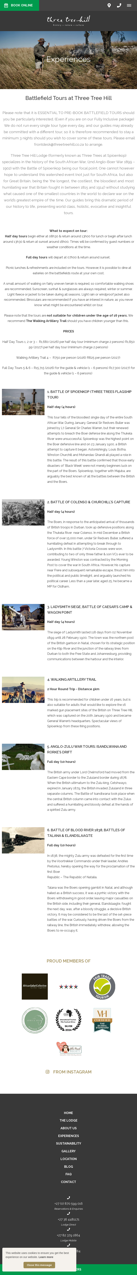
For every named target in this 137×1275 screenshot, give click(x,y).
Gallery (68, 1151)
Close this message (39, 1265)
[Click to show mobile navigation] (130, 5)
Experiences (68, 1136)
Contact (68, 1182)
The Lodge (68, 1120)
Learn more (46, 1257)
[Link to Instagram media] (24, 1084)
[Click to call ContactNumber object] (119, 5)
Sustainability (68, 1143)
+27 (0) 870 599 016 (69, 1203)
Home (68, 1113)
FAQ (69, 1174)
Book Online (18, 5)
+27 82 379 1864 (68, 1235)
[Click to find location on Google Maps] (109, 5)
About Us (69, 1128)
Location (69, 1159)
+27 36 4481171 (68, 1219)
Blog (68, 1167)
